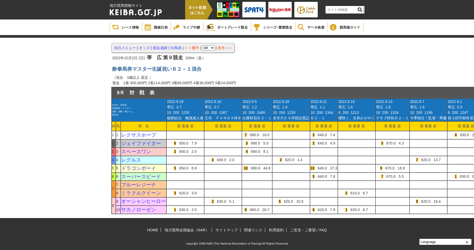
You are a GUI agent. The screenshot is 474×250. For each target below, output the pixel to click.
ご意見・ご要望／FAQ (308, 230)
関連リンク (253, 230)
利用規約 (276, 230)
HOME (152, 230)
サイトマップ (227, 230)
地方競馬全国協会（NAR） (187, 230)
